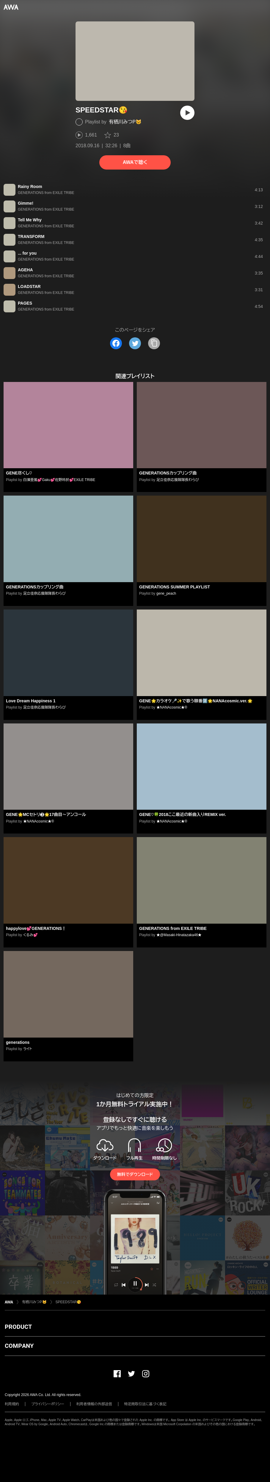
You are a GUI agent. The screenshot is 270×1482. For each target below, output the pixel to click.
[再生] (187, 113)
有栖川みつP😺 (125, 121)
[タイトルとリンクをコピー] (154, 343)
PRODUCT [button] (18, 1326)
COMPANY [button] (19, 1345)
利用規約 (12, 1404)
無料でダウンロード (135, 1174)
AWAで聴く (135, 162)
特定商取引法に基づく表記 (145, 1404)
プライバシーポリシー (47, 1404)
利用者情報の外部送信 (94, 1404)
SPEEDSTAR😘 (68, 1302)
